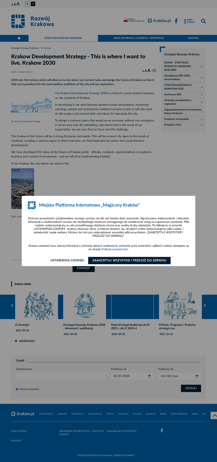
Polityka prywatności (115, 249)
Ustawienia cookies (67, 260)
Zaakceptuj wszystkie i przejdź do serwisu (129, 260)
